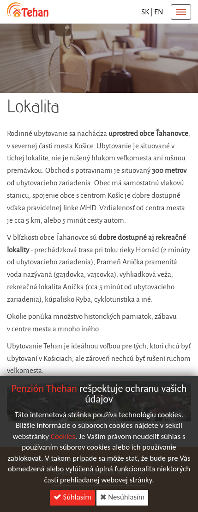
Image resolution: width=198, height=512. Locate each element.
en (158, 11)
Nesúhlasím (122, 499)
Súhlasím (72, 499)
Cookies (63, 438)
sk (145, 11)
